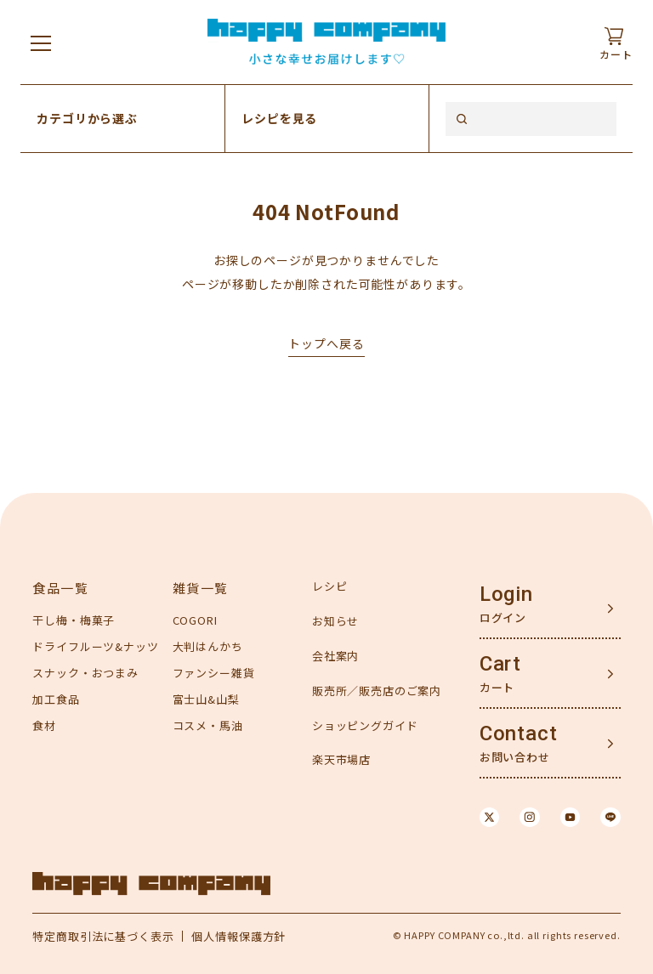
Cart (500, 664)
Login (506, 594)
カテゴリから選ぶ (87, 118)
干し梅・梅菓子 (73, 620)
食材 (44, 725)
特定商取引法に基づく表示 (102, 936)
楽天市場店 (341, 759)
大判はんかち (208, 646)
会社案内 (335, 656)
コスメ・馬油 (208, 725)
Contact (519, 733)
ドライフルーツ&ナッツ (95, 646)
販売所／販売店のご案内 (376, 690)
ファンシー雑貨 (214, 673)
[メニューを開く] (40, 42)
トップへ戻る (326, 343)
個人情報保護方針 (238, 936)
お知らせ (335, 621)
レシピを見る (279, 118)
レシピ (330, 586)
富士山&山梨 (206, 699)
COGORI (195, 620)
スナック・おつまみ (85, 673)
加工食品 (55, 699)
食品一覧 (60, 588)
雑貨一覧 (201, 588)
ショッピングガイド (365, 725)
